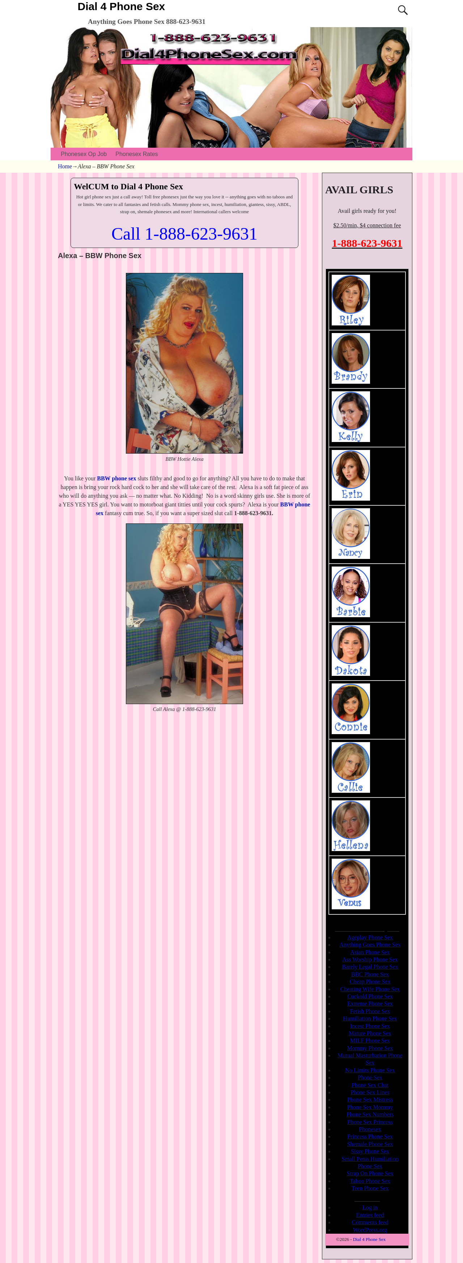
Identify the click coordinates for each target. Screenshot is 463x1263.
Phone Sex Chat (370, 1085)
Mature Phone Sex (370, 1033)
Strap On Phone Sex (370, 1173)
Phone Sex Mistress (370, 1099)
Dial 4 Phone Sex (121, 6)
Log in (370, 1207)
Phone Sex (370, 1077)
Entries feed (370, 1215)
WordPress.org (370, 1230)
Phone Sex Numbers (370, 1114)
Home (65, 166)
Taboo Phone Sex (370, 1181)
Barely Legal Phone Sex (370, 967)
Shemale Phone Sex (370, 1144)
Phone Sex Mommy (370, 1107)
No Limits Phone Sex (370, 1070)
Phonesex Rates (136, 154)
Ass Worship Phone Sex (370, 959)
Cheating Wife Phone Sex (370, 989)
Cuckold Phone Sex (370, 996)
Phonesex (370, 1129)
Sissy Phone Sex (370, 1151)
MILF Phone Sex (370, 1040)
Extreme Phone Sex (370, 1004)
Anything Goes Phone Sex (369, 945)
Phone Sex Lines (370, 1092)
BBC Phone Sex (370, 974)
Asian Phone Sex (370, 952)
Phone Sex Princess (369, 1122)
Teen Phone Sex (370, 1188)
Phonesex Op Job (84, 154)
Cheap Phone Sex (370, 981)
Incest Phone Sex (370, 1026)
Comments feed (370, 1222)
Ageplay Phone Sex (370, 937)
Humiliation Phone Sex (370, 1018)
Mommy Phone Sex (370, 1048)
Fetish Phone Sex (370, 1011)
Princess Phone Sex (369, 1136)
